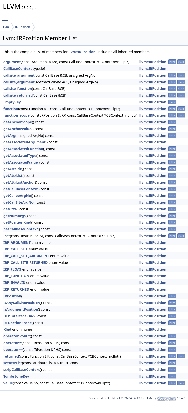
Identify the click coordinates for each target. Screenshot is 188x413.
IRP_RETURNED (16, 289)
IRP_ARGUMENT (17, 242)
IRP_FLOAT (12, 269)
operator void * (16, 336)
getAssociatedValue (20, 162)
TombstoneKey (16, 376)
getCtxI (9, 209)
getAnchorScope (17, 122)
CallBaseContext (17, 68)
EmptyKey (12, 102)
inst (6, 235)
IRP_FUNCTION (16, 276)
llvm (6, 27)
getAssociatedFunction (23, 148)
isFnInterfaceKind (18, 316)
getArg (9, 135)
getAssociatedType (19, 155)
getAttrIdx (12, 168)
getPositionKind (17, 222)
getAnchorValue (17, 128)
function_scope (16, 115)
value (8, 383)
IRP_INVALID (14, 282)
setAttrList (12, 362)
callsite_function (17, 88)
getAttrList (13, 175)
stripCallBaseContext (21, 369)
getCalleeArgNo (17, 195)
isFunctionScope (17, 322)
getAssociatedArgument (24, 142)
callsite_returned (18, 95)
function (10, 108)
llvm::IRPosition (82, 51)
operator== (13, 349)
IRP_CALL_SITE (15, 249)
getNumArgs (14, 215)
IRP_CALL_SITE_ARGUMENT (26, 255)
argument (12, 61)
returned (11, 356)
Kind (7, 329)
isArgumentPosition (20, 309)
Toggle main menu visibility (6, 16)
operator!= (12, 342)
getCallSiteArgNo (18, 202)
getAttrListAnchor (19, 182)
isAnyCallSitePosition (21, 302)
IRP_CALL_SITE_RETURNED (25, 262)
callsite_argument (19, 75)
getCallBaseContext (20, 189)
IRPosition (22, 27)
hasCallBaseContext (20, 229)
